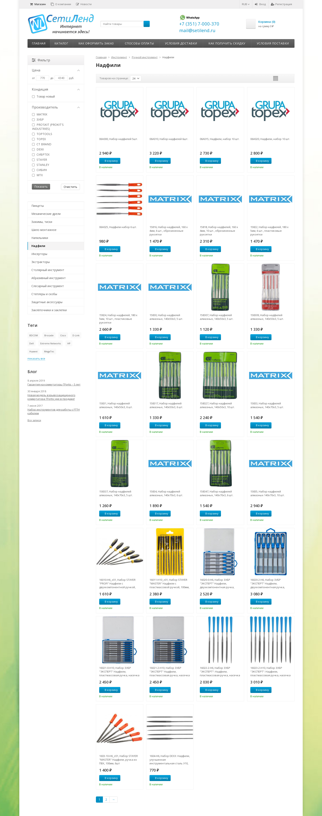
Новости (84, 4)
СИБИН (39, 170)
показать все (36, 358)
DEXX (38, 149)
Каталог (61, 43)
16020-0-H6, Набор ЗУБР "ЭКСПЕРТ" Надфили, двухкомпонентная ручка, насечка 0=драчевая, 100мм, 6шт (218, 583)
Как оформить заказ (96, 43)
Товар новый (43, 96)
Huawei (33, 351)
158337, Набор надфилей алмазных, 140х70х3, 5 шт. (116, 493)
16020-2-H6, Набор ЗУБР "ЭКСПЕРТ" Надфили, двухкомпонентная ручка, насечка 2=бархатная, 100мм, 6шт (269, 583)
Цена (56, 70)
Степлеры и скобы (44, 294)
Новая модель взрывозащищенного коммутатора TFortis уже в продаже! (51, 397)
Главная (39, 43)
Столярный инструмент (47, 270)
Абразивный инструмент (48, 278)
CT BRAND (41, 144)
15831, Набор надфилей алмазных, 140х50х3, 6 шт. (116, 405)
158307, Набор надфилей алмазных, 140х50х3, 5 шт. (216, 317)
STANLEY (40, 165)
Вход (260, 4)
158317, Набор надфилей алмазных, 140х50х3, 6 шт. (166, 405)
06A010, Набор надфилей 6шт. (169, 139)
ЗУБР (38, 119)
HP (68, 343)
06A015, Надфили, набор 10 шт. (219, 139)
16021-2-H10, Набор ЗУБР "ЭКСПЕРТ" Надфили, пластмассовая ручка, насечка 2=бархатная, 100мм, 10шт (170, 671)
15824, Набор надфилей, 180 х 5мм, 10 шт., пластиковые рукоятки (118, 318)
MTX (37, 175)
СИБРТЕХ (40, 154)
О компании (61, 4)
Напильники (39, 238)
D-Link (75, 335)
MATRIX (39, 114)
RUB (246, 4)
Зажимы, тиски (41, 222)
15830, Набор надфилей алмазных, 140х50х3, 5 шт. (166, 317)
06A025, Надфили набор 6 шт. (118, 227)
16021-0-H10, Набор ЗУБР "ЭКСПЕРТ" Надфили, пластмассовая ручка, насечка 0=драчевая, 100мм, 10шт (119, 671)
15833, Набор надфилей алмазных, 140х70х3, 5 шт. (267, 405)
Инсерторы (39, 254)
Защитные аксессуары (46, 302)
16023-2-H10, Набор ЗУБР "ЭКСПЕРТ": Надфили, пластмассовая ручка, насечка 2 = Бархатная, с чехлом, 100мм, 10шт (270, 671)
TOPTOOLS (42, 134)
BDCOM (33, 335)
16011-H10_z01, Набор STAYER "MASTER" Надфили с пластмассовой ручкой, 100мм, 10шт (169, 583)
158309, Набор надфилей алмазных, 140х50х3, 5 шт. (267, 317)
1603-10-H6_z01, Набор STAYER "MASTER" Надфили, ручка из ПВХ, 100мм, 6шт (118, 759)
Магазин (38, 4)
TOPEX (39, 139)
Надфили (38, 246)
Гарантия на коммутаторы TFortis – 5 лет (54, 384)
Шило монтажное (43, 230)
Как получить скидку (226, 43)
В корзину (109, 161)
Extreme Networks (50, 343)
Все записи (34, 420)
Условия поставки (273, 43)
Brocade (49, 335)
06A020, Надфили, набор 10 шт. (270, 139)
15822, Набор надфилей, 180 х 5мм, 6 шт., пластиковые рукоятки (269, 230)
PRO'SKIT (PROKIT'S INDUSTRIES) (48, 127)
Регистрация (281, 4)
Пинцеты (37, 206)
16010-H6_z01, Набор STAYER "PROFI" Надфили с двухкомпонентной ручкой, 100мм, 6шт (117, 583)
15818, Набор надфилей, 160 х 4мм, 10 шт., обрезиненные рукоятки (219, 230)
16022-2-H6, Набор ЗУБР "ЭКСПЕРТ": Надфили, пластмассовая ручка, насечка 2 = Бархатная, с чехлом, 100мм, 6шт (220, 671)
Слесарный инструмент (47, 286)
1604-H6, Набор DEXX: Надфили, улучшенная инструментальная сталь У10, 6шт (170, 759)
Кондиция (56, 89)
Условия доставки (181, 43)
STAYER (39, 160)
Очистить (70, 187)
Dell (31, 343)
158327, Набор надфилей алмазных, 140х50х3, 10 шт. (217, 405)
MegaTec (49, 351)
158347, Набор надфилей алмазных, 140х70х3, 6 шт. (216, 493)
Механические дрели (46, 214)
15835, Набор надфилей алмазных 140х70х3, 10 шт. (267, 493)
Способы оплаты (139, 43)
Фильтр (41, 60)
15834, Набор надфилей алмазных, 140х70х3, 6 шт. (166, 493)
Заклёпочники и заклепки (49, 310)
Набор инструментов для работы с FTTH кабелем (54, 411)
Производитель (56, 107)
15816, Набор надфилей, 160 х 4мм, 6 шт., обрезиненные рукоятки (169, 230)
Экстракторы (40, 262)
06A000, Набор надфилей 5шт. (118, 139)
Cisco (63, 335)
